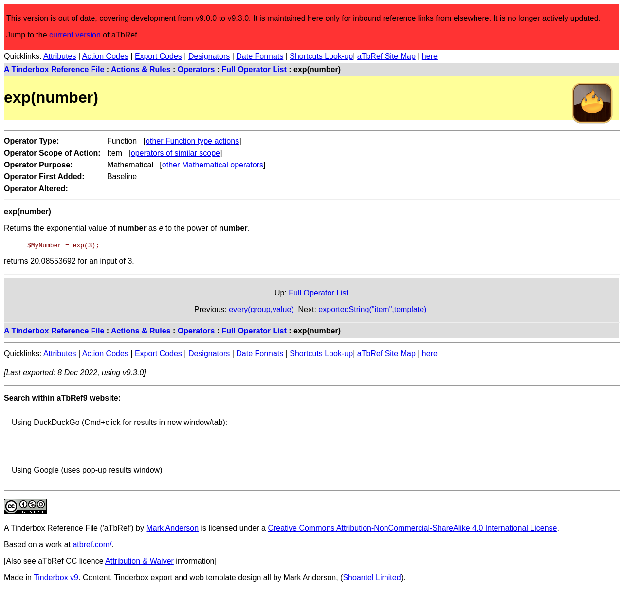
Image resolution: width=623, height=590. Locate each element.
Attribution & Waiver (139, 561)
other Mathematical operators (212, 165)
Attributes (59, 56)
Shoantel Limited (372, 577)
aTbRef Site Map (386, 56)
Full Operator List (254, 69)
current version (75, 35)
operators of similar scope (175, 153)
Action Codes (105, 56)
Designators (209, 56)
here (430, 56)
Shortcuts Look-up (321, 56)
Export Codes (158, 56)
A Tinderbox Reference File (54, 69)
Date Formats (259, 56)
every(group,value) (261, 309)
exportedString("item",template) (372, 309)
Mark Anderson (172, 528)
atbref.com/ (92, 544)
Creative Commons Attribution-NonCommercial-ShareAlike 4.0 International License (412, 528)
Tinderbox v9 (56, 577)
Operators (196, 69)
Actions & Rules (141, 69)
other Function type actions (192, 141)
